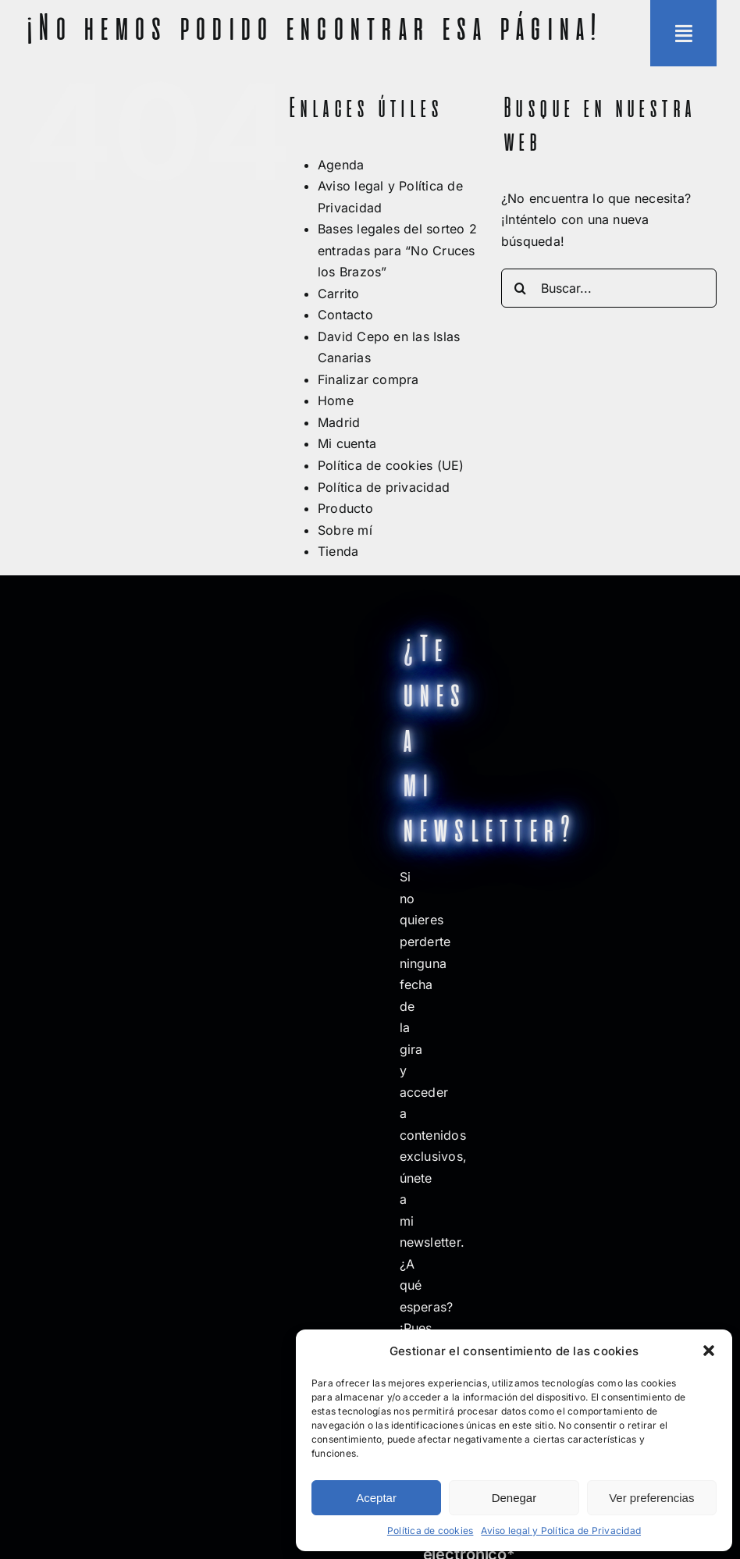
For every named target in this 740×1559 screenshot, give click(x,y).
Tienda (338, 551)
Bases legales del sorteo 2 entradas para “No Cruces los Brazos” (397, 250)
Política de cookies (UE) (391, 465)
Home (336, 400)
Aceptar (376, 1497)
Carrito (339, 293)
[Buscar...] (609, 288)
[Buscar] (520, 288)
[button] (709, 1350)
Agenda (341, 165)
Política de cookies (430, 1530)
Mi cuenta (347, 443)
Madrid (339, 422)
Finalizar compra (368, 379)
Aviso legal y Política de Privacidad (561, 1530)
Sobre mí (345, 530)
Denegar (514, 1497)
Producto (345, 508)
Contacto (345, 314)
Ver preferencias (651, 1497)
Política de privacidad (384, 487)
